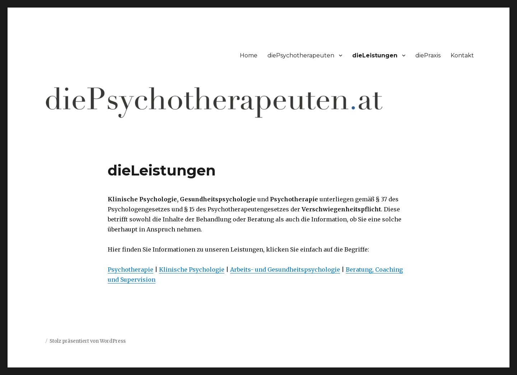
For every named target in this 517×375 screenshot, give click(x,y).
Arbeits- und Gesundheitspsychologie (285, 269)
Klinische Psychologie (191, 269)
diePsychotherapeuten (300, 55)
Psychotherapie (130, 269)
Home (248, 55)
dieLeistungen (374, 55)
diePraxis (428, 55)
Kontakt (462, 55)
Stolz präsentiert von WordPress (88, 341)
